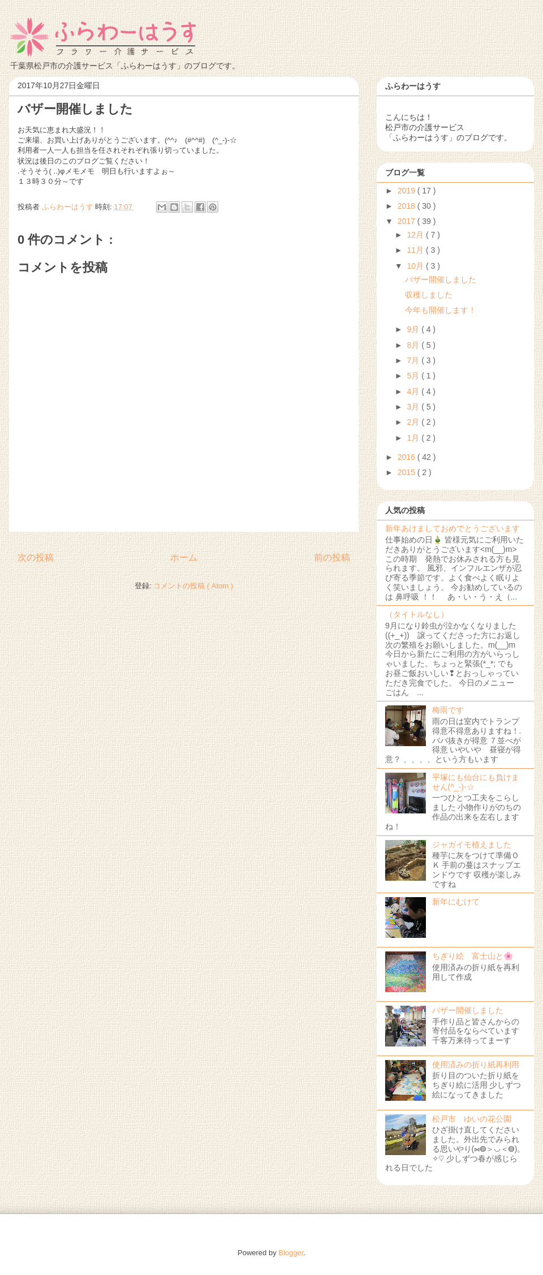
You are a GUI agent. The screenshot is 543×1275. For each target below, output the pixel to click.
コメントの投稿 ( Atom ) (193, 585)
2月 (414, 422)
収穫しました (432, 294)
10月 (416, 265)
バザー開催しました (440, 279)
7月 (414, 360)
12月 (416, 234)
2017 (407, 221)
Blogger (290, 1252)
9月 (414, 329)
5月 (414, 375)
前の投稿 (332, 557)
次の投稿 (36, 557)
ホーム (183, 557)
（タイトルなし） (417, 614)
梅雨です (448, 709)
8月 (414, 345)
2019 (407, 190)
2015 (407, 472)
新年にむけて (456, 901)
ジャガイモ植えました (471, 844)
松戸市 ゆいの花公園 (471, 1118)
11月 (416, 250)
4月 (414, 391)
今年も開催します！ (440, 310)
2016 (407, 457)
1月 (414, 437)
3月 (414, 406)
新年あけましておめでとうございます (452, 528)
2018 (407, 205)
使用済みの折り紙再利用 (475, 1064)
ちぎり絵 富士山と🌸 (472, 955)
